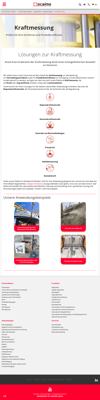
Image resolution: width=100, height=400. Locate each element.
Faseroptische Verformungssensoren (63, 307)
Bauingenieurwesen (8, 339)
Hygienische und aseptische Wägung (13, 359)
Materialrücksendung (58, 332)
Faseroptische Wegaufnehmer (61, 312)
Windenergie (6, 337)
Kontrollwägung (7, 361)
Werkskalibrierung (57, 327)
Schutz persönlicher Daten (56, 379)
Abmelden (69, 379)
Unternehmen (7, 283)
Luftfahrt (4, 347)
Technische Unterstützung (60, 330)
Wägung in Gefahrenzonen (10, 357)
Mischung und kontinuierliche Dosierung (14, 330)
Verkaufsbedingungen (8, 302)
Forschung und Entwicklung (10, 292)
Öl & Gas (4, 334)
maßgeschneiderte (34, 184)
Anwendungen (7, 320)
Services (55, 320)
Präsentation (6, 287)
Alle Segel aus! (6, 309)
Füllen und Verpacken (8, 332)
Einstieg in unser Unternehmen (11, 297)
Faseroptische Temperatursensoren (63, 309)
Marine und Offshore (8, 342)
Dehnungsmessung (8, 349)
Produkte (56, 283)
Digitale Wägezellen (58, 290)
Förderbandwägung (8, 366)
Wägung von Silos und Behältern (12, 327)
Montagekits (55, 292)
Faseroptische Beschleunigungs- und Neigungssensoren (69, 314)
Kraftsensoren (56, 300)
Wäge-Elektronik (57, 295)
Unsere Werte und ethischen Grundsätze (14, 290)
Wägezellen (55, 287)
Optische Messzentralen (59, 317)
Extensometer (56, 302)
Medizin (4, 344)
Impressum (37, 379)
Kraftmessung (6, 354)
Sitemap (44, 379)
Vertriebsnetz (6, 307)
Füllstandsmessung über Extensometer (14, 364)
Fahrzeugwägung (7, 325)
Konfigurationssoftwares (59, 297)
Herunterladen (56, 325)
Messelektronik (56, 305)
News (3, 300)
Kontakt (4, 305)
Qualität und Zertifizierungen (11, 295)
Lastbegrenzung (7, 352)
